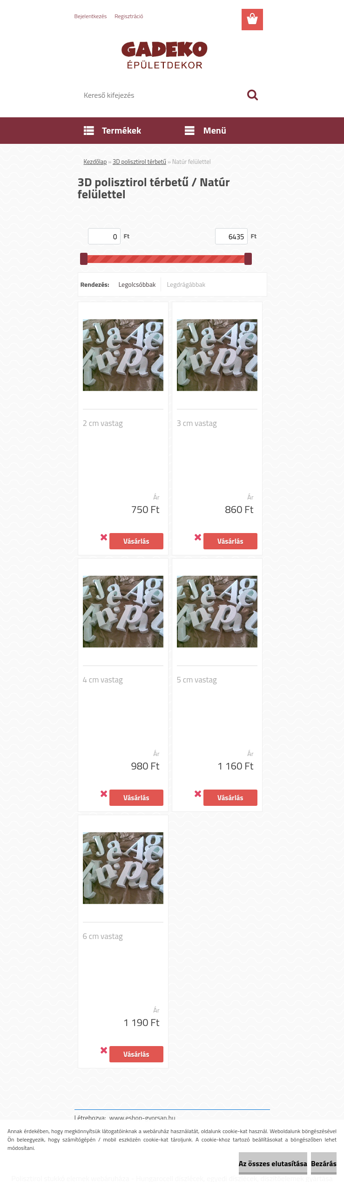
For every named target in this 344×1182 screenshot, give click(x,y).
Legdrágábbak (186, 284)
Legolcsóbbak (136, 284)
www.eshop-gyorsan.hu (142, 1117)
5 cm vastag (197, 679)
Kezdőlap (95, 161)
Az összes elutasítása (273, 1163)
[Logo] (166, 54)
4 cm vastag (103, 679)
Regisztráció (129, 16)
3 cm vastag (197, 423)
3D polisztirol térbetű (139, 161)
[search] (252, 95)
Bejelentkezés (90, 16)
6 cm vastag (103, 936)
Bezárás (324, 1163)
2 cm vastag (103, 423)
